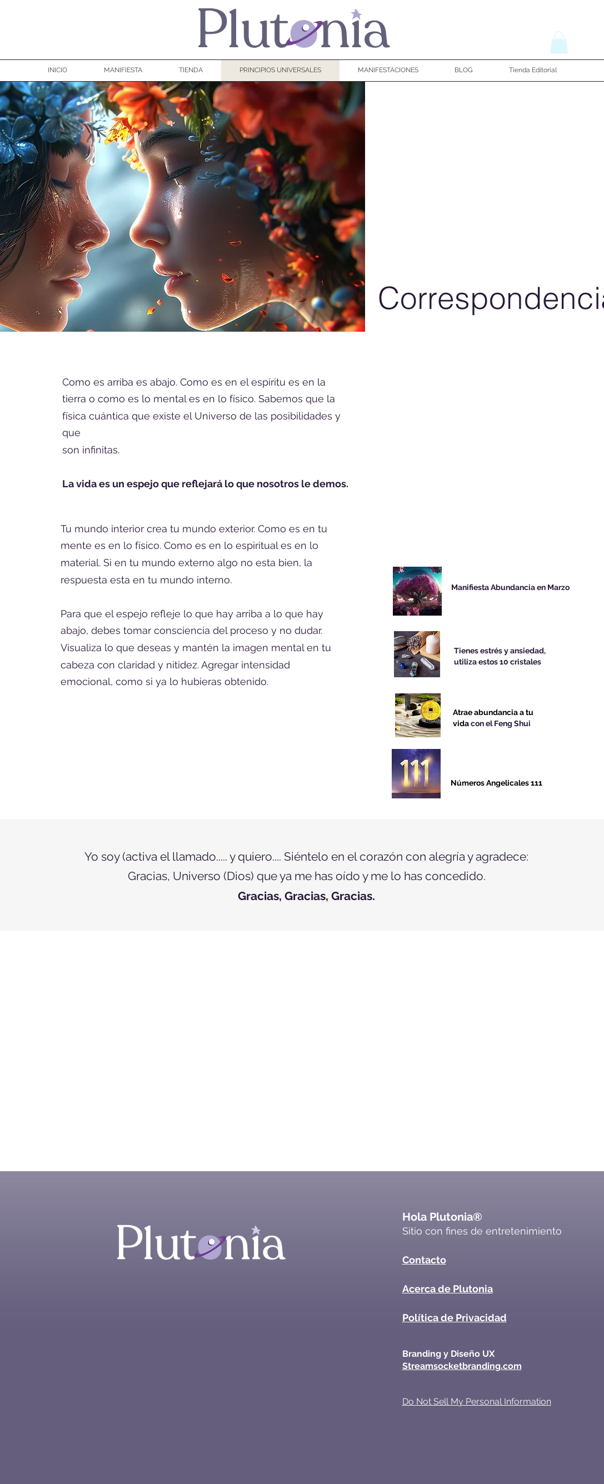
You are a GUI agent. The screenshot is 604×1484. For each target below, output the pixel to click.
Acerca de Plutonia (447, 1289)
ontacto (427, 1260)
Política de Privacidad (454, 1317)
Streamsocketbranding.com (462, 1366)
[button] (559, 42)
